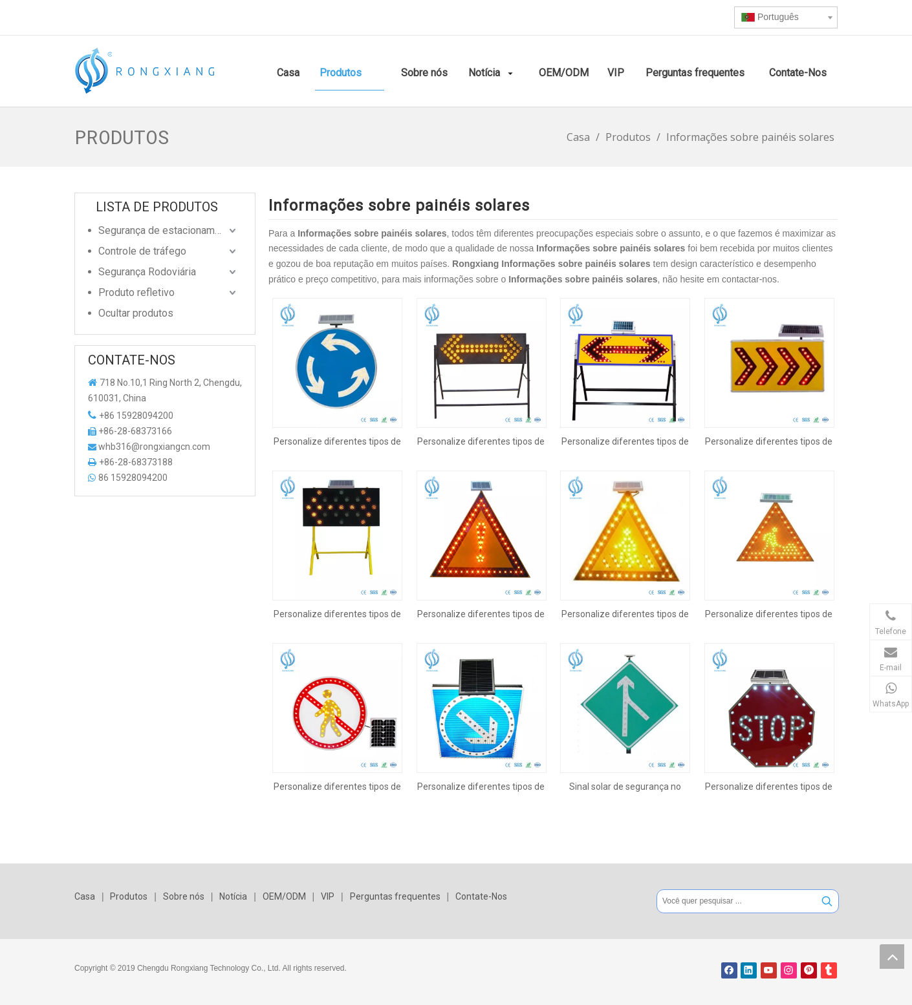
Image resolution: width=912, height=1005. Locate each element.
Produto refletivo (136, 292)
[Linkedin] (749, 970)
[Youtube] (769, 970)
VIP (327, 896)
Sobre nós (183, 896)
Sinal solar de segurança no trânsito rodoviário (625, 786)
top (892, 956)
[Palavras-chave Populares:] (827, 901)
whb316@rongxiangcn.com (154, 446)
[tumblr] (829, 970)
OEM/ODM (284, 896)
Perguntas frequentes (395, 896)
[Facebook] (729, 970)
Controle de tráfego (142, 251)
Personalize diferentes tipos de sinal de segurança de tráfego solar (337, 441)
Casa (84, 896)
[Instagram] (789, 970)
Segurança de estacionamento (166, 230)
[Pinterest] (809, 970)
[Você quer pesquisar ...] (736, 901)
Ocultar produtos (135, 313)
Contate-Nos (481, 896)
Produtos (128, 896)
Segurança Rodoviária (147, 272)
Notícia (233, 896)
